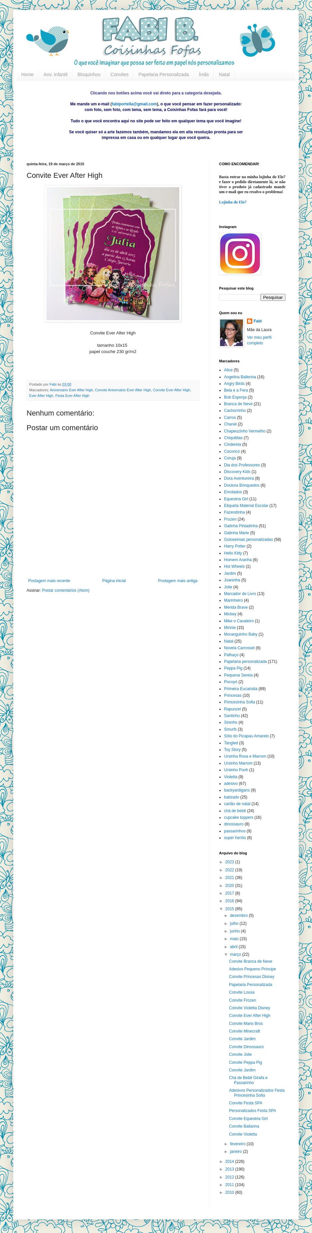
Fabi (258, 321)
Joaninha (232, 580)
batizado (231, 797)
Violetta (230, 777)
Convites (119, 74)
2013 (230, 1169)
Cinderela (232, 444)
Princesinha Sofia (239, 702)
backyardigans (237, 790)
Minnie (230, 627)
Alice (228, 370)
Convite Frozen (242, 1000)
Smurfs (230, 729)
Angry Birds (234, 383)
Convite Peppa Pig (245, 1062)
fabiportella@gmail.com (134, 104)
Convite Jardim (242, 1039)
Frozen (230, 519)
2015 (230, 909)
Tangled (231, 743)
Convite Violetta (243, 1134)
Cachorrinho (235, 410)
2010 (230, 1192)
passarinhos (235, 831)
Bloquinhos (88, 74)
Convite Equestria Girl (248, 1118)
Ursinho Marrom (238, 763)
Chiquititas (233, 437)
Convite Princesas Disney (251, 976)
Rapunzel (232, 709)
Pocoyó (230, 681)
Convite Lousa (242, 992)
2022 (230, 870)
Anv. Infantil (55, 74)
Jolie (228, 587)
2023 (230, 862)
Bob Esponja (235, 397)
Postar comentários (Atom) (66, 590)
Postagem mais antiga (177, 580)
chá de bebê (235, 810)
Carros (230, 417)
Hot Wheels (234, 566)
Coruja (230, 458)
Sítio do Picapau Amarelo (246, 736)
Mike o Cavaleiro (239, 621)
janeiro (236, 1151)
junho (235, 931)
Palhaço (231, 655)
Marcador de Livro (240, 593)
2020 (230, 885)
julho (235, 923)
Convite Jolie (240, 1054)
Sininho (230, 722)
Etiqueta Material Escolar (246, 505)
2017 (230, 893)
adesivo (231, 783)
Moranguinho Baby (241, 634)
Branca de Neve (238, 404)
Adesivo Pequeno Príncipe (252, 969)
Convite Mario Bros (246, 1023)
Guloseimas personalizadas (248, 539)
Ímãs (204, 74)
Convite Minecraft (244, 1031)
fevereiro (238, 1144)
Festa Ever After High (72, 396)
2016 (230, 901)
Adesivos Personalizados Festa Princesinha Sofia (256, 1092)
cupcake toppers (238, 817)
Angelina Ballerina (240, 377)
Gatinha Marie (236, 533)
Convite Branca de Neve (250, 961)
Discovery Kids (237, 471)
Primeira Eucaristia (241, 688)
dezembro (239, 915)
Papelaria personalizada (245, 661)
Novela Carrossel (239, 648)
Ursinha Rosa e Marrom (245, 756)
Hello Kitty (233, 553)
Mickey (230, 614)
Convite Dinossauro (246, 1047)
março (236, 954)
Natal (224, 74)
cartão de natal (237, 803)
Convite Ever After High (171, 390)
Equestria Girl (236, 499)
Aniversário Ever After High (71, 390)
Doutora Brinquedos (242, 485)
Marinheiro (233, 600)
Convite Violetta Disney (249, 1008)
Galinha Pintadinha (241, 526)
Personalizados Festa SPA (252, 1110)
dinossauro (234, 824)
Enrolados (233, 492)
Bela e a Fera (236, 390)
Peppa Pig (233, 668)
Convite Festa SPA (246, 1103)
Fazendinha (234, 512)
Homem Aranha (238, 559)
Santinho (232, 715)
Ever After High (41, 396)
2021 (230, 877)
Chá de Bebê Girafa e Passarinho (248, 1080)
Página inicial (114, 580)
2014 (230, 1161)
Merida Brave (236, 607)
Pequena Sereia (238, 675)
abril (234, 946)
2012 (230, 1177)
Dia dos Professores (242, 465)
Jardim (230, 573)
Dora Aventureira (239, 478)
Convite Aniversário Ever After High (123, 390)
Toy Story (232, 749)
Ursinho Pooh (236, 770)
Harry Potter (235, 546)
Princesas (233, 695)
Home (27, 74)
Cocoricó (232, 451)
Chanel (230, 424)
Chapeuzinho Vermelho (245, 431)
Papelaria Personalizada (163, 74)
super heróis (235, 837)
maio (235, 938)
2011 (230, 1184)
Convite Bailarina (244, 1126)
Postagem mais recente (49, 580)
